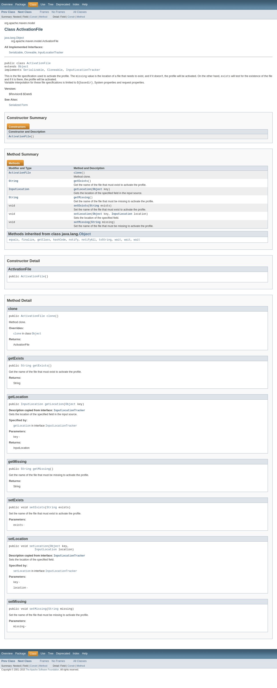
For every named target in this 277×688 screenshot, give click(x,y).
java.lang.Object (14, 37)
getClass (43, 246)
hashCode (59, 246)
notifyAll (89, 246)
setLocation (82, 219)
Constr (33, 16)
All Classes (80, 12)
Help (85, 4)
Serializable (16, 52)
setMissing (82, 228)
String (13, 184)
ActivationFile (39, 64)
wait (118, 246)
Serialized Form (18, 107)
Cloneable (30, 52)
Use (42, 4)
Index (76, 4)
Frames (44, 12)
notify (73, 246)
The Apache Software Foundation (42, 684)
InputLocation (19, 193)
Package (20, 4)
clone (78, 176)
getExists (81, 184)
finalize (28, 246)
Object (23, 68)
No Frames (58, 12)
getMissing (82, 202)
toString (105, 246)
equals (13, 246)
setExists (81, 210)
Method (43, 16)
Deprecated (63, 4)
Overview (7, 4)
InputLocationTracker (50, 52)
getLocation (82, 193)
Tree (51, 4)
